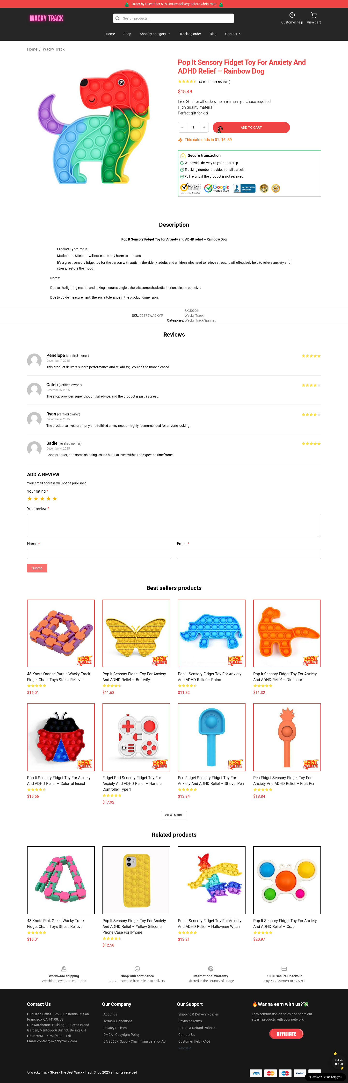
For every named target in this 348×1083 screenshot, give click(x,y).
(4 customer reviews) (215, 82)
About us (110, 1014)
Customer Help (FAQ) (194, 1041)
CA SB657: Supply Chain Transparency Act (135, 1041)
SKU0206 (192, 311)
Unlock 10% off (339, 1062)
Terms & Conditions (117, 1021)
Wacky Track (54, 49)
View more (174, 815)
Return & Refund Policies (196, 1028)
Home (32, 49)
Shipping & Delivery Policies (198, 1014)
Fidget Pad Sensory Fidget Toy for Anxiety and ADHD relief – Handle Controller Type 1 (131, 783)
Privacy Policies (115, 1028)
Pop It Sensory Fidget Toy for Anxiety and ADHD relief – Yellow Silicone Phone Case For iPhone (134, 926)
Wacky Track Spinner (200, 320)
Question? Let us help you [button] (325, 1077)
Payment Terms (190, 1021)
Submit (37, 568)
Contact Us (186, 1035)
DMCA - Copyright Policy (121, 1035)
